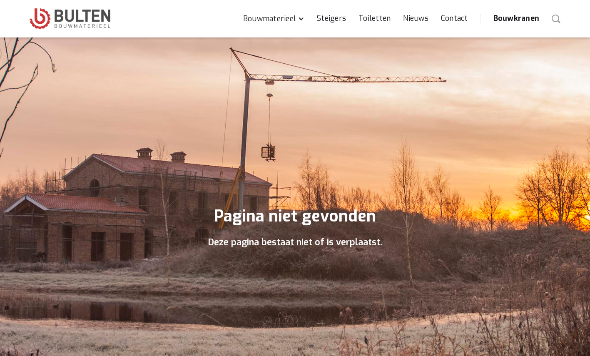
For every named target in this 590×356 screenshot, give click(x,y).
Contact (454, 18)
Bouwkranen (516, 18)
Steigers (331, 18)
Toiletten (374, 18)
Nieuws (415, 18)
